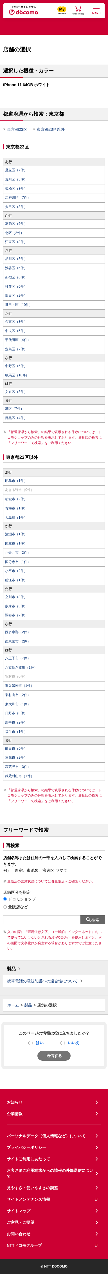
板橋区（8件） (16, 189)
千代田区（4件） (18, 340)
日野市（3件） (16, 713)
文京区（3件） (16, 392)
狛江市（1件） (16, 580)
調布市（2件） (16, 615)
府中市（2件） (16, 722)
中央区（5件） (16, 331)
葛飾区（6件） (16, 224)
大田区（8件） (16, 207)
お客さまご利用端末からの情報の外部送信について (50, 1173)
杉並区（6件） (16, 287)
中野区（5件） (16, 366)
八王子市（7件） (18, 658)
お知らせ (14, 1102)
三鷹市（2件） (16, 758)
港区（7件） (14, 409)
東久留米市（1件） (19, 686)
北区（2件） (14, 233)
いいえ (74, 1042)
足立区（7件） (16, 170)
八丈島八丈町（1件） (21, 667)
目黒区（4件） (16, 418)
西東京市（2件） (18, 641)
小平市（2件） (16, 571)
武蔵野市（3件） (18, 767)
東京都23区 (17, 129)
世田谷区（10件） (18, 305)
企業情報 (14, 1113)
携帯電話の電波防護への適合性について (42, 981)
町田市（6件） (16, 749)
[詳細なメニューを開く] (96, 11)
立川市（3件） (16, 597)
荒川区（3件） (16, 179)
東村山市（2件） (18, 695)
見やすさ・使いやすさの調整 (32, 1188)
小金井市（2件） (18, 553)
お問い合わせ (18, 1234)
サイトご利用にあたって (28, 1159)
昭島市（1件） (16, 481)
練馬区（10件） (17, 375)
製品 (11, 968)
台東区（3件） (16, 322)
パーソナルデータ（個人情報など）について (46, 1136)
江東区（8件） (16, 242)
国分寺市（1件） (18, 562)
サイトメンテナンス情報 (53, 1199)
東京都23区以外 (51, 129)
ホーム (13, 1005)
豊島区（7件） (16, 349)
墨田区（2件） (16, 296)
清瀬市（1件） (16, 534)
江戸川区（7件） (18, 198)
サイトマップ (18, 1211)
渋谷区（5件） (16, 268)
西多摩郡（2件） (18, 632)
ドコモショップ (22, 899)
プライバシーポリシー (26, 1147)
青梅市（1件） (16, 508)
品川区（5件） (16, 259)
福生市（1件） (16, 732)
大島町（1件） (16, 518)
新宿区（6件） (16, 277)
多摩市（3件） (16, 606)
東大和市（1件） (18, 704)
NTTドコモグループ (53, 1245)
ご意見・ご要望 (20, 1222)
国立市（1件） (16, 543)
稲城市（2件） (16, 499)
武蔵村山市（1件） (19, 776)
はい (40, 1042)
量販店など (18, 907)
